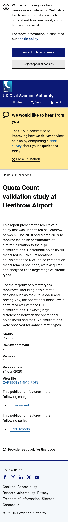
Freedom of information (21, 499)
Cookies (9, 487)
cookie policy (28, 39)
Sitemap (48, 499)
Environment (19, 405)
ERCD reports (20, 429)
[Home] (7, 86)
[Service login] (56, 103)
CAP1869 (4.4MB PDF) (20, 382)
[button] (26, 159)
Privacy (42, 493)
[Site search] (37, 103)
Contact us (11, 505)
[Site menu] (18, 103)
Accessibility (27, 487)
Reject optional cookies (39, 64)
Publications (23, 175)
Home (6, 175)
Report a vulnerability (19, 493)
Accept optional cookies (38, 52)
